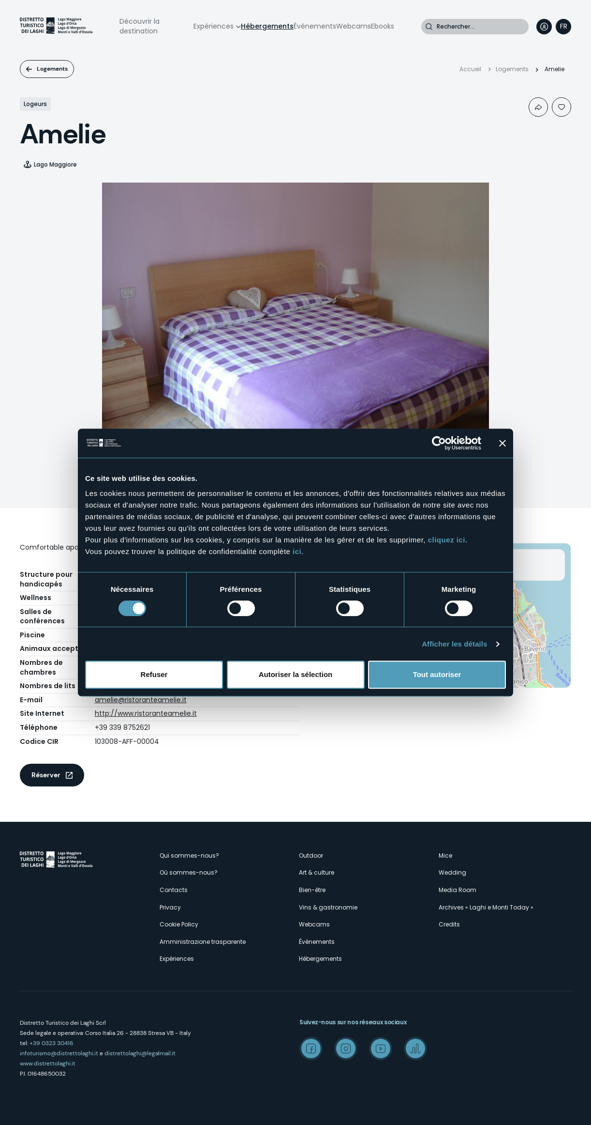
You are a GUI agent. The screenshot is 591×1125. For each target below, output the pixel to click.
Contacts (174, 890)
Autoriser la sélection (296, 674)
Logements (52, 69)
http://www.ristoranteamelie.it (146, 713)
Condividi (538, 107)
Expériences (213, 26)
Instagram (345, 1048)
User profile (544, 26)
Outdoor (311, 855)
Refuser (154, 674)
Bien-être (312, 890)
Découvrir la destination (139, 26)
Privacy (170, 907)
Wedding (452, 872)
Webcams (353, 26)
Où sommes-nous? (189, 872)
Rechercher (429, 26)
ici (297, 551)
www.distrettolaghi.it (47, 1063)
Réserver (45, 775)
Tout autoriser (437, 674)
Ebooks (382, 26)
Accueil (470, 69)
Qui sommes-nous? (189, 855)
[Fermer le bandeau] (502, 443)
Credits (449, 924)
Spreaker (415, 1048)
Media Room (457, 890)
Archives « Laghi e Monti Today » (486, 907)
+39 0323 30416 (52, 1043)
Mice (445, 855)
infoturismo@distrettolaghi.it (59, 1053)
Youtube (380, 1048)
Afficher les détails (454, 644)
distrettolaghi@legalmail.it (140, 1053)
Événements (315, 26)
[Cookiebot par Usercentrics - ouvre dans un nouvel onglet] (439, 443)
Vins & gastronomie (328, 907)
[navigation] (563, 26)
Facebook (311, 1048)
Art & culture (316, 872)
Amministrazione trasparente (203, 942)
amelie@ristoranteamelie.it (141, 700)
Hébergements (267, 26)
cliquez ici (446, 540)
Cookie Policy (179, 924)
